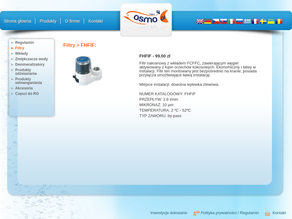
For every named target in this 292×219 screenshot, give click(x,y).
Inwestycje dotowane (168, 212)
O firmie (72, 21)
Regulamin (24, 42)
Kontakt (96, 21)
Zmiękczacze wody (31, 59)
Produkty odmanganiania (28, 81)
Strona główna (17, 21)
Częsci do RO (27, 94)
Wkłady (21, 53)
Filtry (19, 48)
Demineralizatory (30, 64)
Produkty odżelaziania (26, 72)
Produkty (48, 21)
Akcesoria (24, 88)
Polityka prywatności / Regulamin (230, 212)
